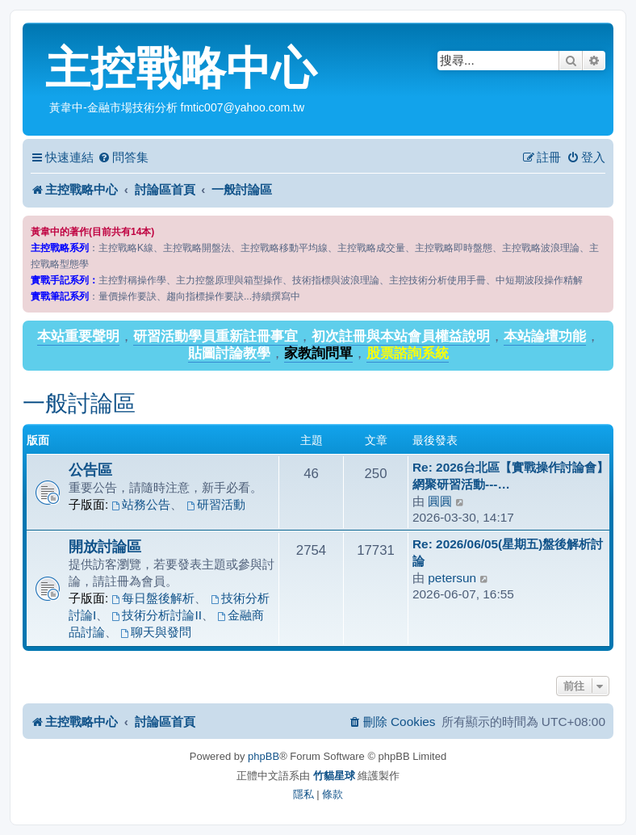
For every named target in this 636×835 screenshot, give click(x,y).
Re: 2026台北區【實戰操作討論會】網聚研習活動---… (510, 475)
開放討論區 (105, 546)
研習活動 (215, 504)
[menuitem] (123, 157)
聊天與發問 (155, 632)
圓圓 (440, 501)
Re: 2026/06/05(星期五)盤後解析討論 (507, 552)
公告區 (90, 469)
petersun (452, 578)
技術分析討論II (157, 615)
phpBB (263, 756)
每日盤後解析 (153, 598)
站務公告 (141, 504)
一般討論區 (79, 403)
